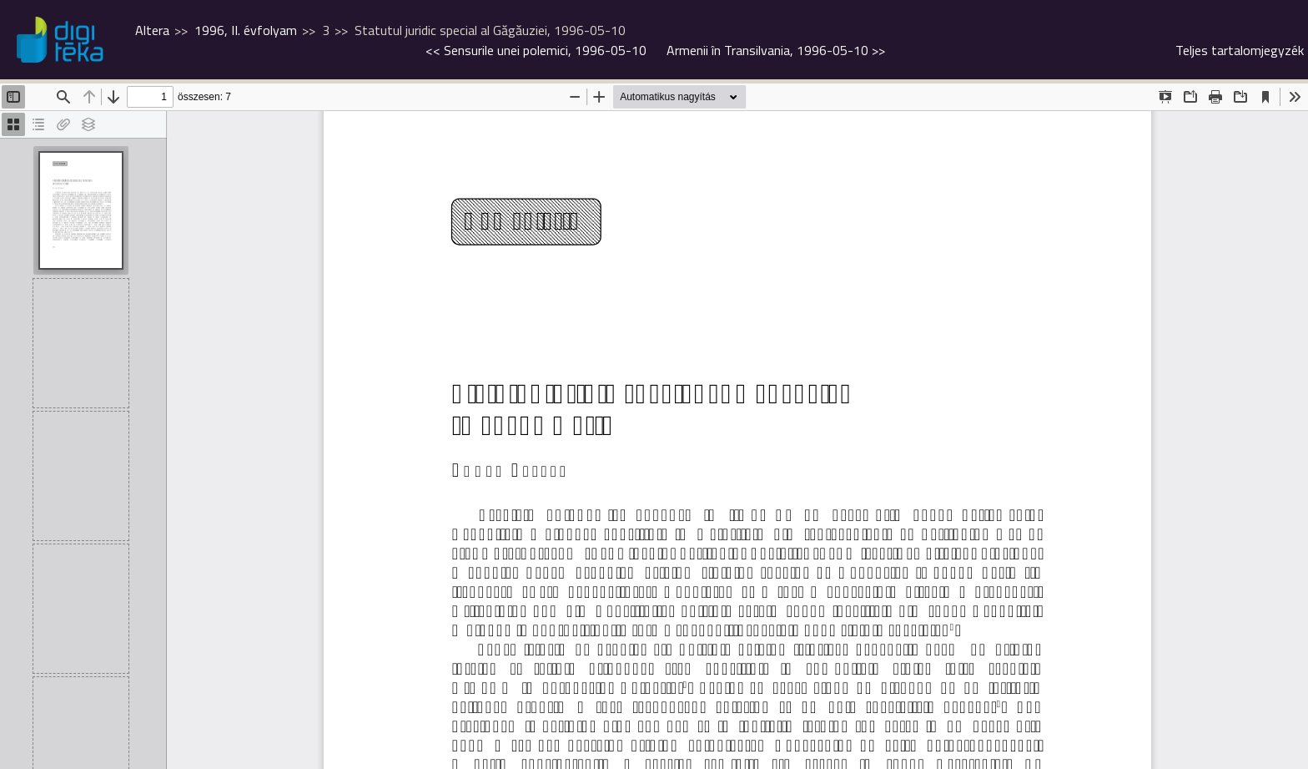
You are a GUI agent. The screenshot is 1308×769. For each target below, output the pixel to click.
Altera (152, 30)
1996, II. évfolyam (245, 30)
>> (776, 50)
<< (535, 50)
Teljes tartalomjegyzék (1239, 50)
